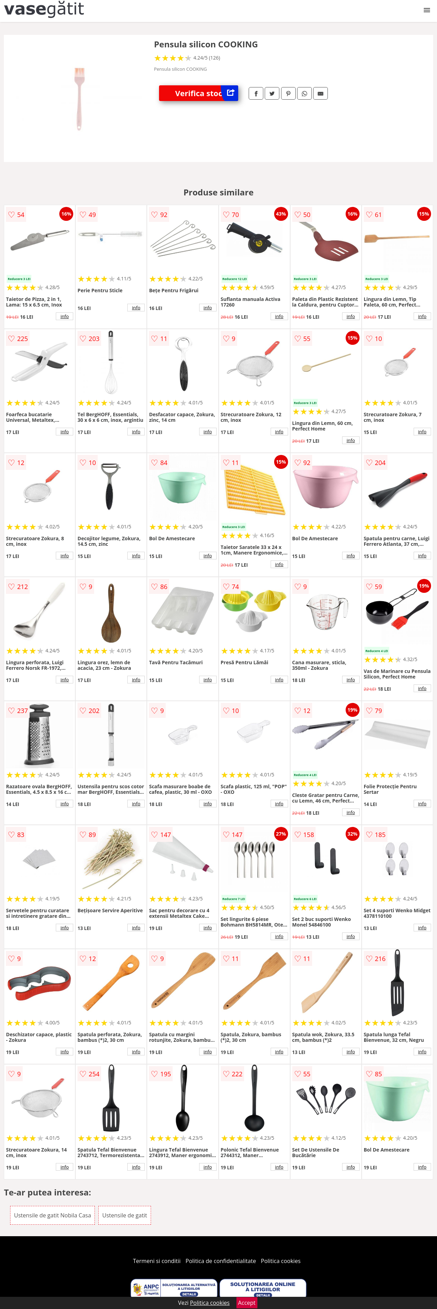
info (64, 316)
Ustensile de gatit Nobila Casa (52, 1215)
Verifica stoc (206, 93)
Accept (247, 1303)
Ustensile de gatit (124, 1215)
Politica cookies (281, 1261)
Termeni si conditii (157, 1261)
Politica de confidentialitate (221, 1261)
